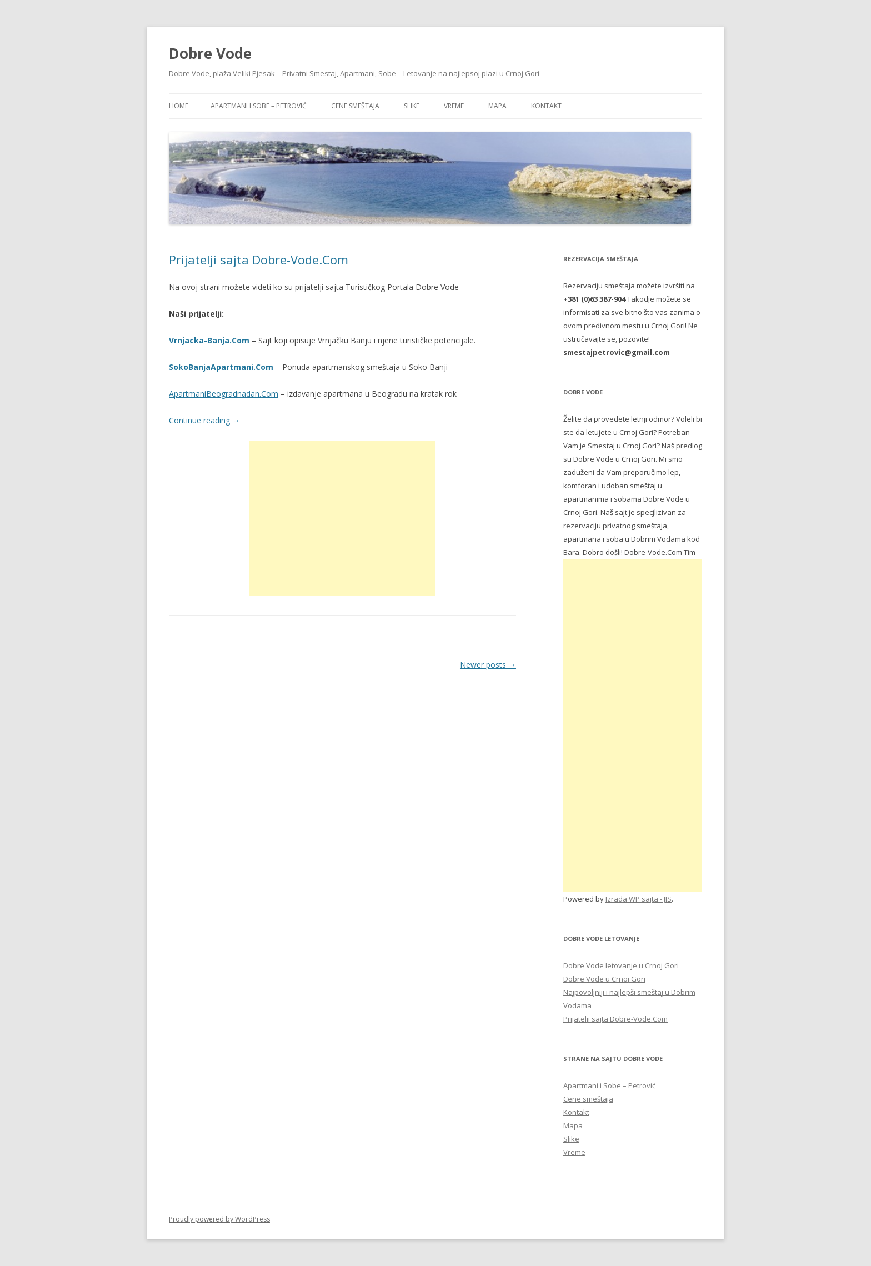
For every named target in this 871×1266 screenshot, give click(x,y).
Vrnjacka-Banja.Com (209, 340)
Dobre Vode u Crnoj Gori (604, 979)
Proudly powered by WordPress (219, 1219)
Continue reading (204, 420)
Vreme (454, 106)
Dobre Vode (210, 53)
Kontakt (546, 106)
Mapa (497, 106)
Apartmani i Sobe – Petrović (259, 106)
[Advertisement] (342, 518)
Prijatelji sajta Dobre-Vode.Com (258, 259)
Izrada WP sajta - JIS (638, 899)
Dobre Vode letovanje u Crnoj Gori (621, 965)
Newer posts (488, 664)
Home (178, 106)
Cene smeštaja (355, 106)
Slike (411, 106)
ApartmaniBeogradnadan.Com (223, 393)
